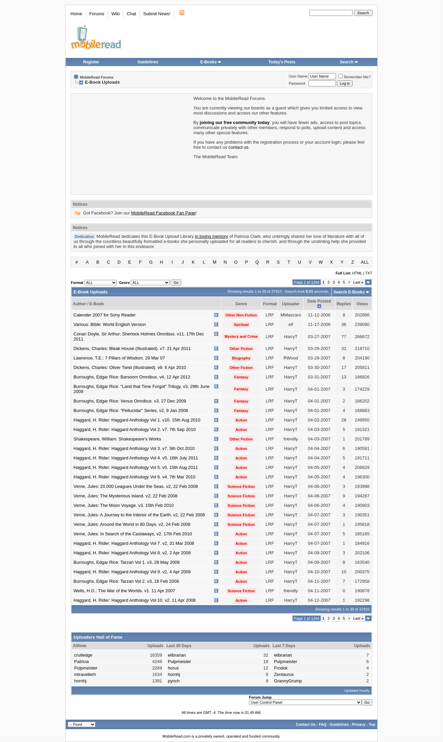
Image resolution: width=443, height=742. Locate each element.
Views (362, 304)
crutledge (83, 655)
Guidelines (148, 62)
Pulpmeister (86, 668)
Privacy (358, 724)
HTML (357, 273)
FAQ (322, 724)
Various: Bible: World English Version (109, 324)
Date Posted (319, 301)
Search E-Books (349, 292)
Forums (96, 13)
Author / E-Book (88, 304)
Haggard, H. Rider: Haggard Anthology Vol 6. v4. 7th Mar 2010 (134, 476)
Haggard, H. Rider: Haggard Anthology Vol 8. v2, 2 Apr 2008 (132, 552)
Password (297, 83)
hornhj (80, 680)
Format (270, 304)
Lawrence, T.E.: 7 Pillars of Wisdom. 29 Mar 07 (119, 357)
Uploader (290, 304)
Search (349, 62)
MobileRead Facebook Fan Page (163, 212)
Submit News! (156, 13)
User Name (298, 76)
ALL (365, 262)
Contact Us (305, 724)
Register (91, 62)
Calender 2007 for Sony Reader (104, 314)
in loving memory (211, 236)
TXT (368, 273)
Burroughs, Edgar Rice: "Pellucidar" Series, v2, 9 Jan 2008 (130, 410)
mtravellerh (85, 674)
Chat (131, 13)
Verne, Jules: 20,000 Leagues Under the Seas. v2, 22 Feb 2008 (135, 486)
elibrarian (177, 655)
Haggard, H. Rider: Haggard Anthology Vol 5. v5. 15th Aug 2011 (135, 467)
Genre (241, 304)
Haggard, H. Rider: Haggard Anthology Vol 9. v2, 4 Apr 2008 (132, 571)
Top (372, 724)
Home (76, 13)
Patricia (81, 661)
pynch (174, 680)
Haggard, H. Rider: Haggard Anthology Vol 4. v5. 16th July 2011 (135, 457)
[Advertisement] (132, 143)
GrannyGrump (288, 680)
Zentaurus (284, 674)
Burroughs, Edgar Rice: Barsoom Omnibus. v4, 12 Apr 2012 (131, 376)
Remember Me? (354, 77)
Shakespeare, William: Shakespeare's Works (117, 438)
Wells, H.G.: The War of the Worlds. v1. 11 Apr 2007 (124, 590)
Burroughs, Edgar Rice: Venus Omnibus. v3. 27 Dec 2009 (129, 401)
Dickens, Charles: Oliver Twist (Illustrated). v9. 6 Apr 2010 (129, 367)
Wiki (115, 13)
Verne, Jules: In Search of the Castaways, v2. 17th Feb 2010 (132, 533)
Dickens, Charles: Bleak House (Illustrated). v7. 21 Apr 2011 (132, 348)
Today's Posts (281, 62)
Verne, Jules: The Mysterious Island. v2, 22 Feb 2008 (125, 495)
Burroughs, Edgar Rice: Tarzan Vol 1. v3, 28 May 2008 (126, 562)
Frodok (281, 668)
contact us (238, 147)
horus (173, 668)
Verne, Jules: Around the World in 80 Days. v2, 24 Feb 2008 (131, 524)
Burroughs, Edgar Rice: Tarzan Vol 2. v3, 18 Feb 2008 (126, 581)
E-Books (211, 62)
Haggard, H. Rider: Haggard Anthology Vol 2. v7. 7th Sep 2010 (134, 429)
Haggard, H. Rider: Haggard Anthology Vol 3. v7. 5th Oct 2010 (134, 448)
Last (358, 282)
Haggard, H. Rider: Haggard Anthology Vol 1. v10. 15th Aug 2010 (136, 419)
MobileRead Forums (96, 77)
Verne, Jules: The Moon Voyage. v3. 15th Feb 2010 (123, 505)
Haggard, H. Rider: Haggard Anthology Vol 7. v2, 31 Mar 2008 (133, 543)
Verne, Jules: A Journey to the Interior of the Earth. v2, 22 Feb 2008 (139, 514)
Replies (344, 304)
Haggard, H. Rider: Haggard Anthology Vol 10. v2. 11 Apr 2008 (134, 600)
